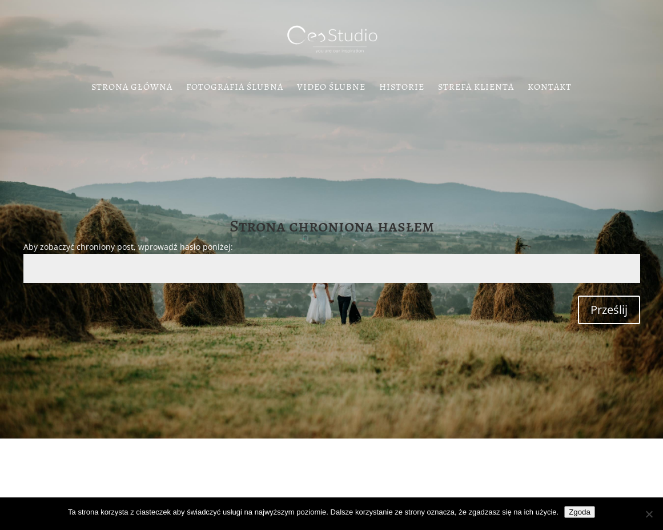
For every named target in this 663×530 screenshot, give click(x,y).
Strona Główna (131, 88)
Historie (401, 88)
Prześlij (609, 309)
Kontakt (550, 88)
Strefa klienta (476, 88)
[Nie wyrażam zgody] (648, 514)
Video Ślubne (331, 88)
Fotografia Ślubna (234, 88)
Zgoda (579, 512)
